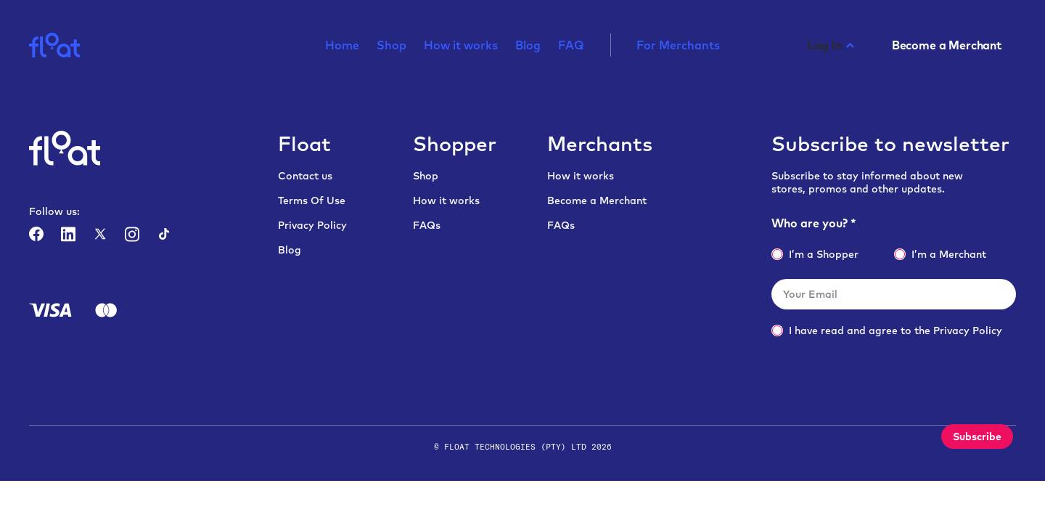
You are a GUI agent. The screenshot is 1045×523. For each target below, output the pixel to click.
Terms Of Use (311, 200)
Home (342, 45)
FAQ (571, 45)
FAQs (426, 225)
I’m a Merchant (940, 254)
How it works (461, 45)
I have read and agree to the (886, 330)
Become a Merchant (597, 200)
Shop (391, 45)
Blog (528, 45)
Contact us (305, 175)
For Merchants (678, 45)
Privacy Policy (312, 225)
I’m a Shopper (814, 254)
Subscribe (977, 436)
